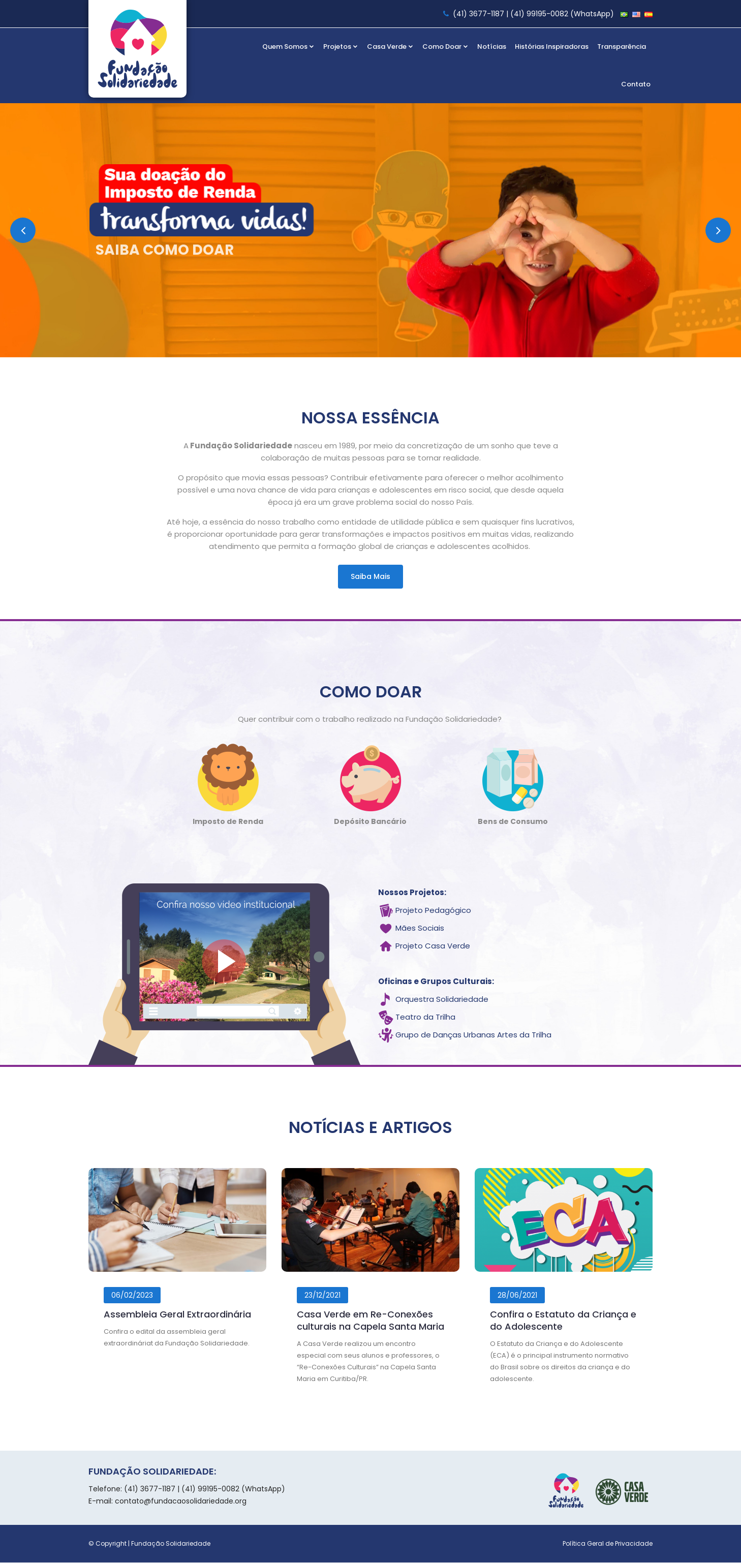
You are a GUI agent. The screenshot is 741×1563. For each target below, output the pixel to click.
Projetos (340, 46)
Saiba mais (370, 576)
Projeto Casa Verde (432, 946)
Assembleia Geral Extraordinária (177, 1314)
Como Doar (445, 46)
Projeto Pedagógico (433, 911)
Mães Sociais (419, 929)
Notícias (491, 46)
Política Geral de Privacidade (608, 1544)
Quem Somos (288, 46)
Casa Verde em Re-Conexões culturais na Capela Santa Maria (370, 1320)
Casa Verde (390, 46)
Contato (636, 84)
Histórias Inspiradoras (552, 46)
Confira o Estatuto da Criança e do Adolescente (563, 1320)
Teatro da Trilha (425, 1018)
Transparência (621, 46)
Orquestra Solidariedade (441, 1000)
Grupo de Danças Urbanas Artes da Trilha (473, 1035)
